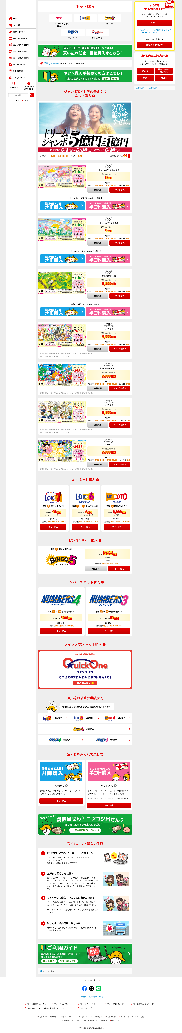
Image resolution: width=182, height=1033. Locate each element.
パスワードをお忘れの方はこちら (153, 32)
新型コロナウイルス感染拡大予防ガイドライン (46, 1008)
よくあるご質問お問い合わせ (28, 88)
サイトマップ (86, 1008)
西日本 (164, 78)
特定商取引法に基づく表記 (70, 1020)
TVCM (26, 100)
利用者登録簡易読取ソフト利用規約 (95, 1020)
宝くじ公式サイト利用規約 (47, 1017)
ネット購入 (17, 25)
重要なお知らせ (51, 63)
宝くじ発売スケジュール (22, 38)
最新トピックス (19, 32)
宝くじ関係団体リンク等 (143, 1004)
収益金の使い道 (19, 65)
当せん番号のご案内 (21, 45)
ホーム (15, 19)
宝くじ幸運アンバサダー (37, 1004)
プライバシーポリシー (67, 1017)
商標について (115, 1020)
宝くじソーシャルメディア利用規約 (90, 1017)
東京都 (145, 71)
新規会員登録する (154, 45)
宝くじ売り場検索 (20, 52)
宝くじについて (19, 78)
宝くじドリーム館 (87, 1004)
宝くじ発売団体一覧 (115, 1004)
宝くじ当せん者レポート (64, 1004)
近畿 (145, 78)
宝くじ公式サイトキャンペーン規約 (132, 1017)
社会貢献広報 (18, 71)
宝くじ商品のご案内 (21, 58)
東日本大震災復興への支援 (92, 997)
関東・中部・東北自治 (163, 70)
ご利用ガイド (13, 87)
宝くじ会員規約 (111, 1017)
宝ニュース (15, 100)
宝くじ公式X (140, 88)
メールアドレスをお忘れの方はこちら (153, 30)
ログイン (154, 23)
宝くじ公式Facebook (156, 88)
